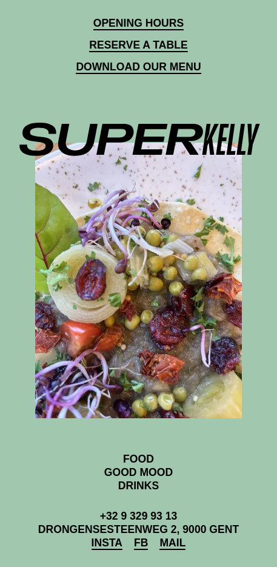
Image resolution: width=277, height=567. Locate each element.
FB (141, 543)
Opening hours (138, 23)
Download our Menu (138, 67)
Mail (172, 543)
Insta (107, 543)
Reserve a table (138, 45)
